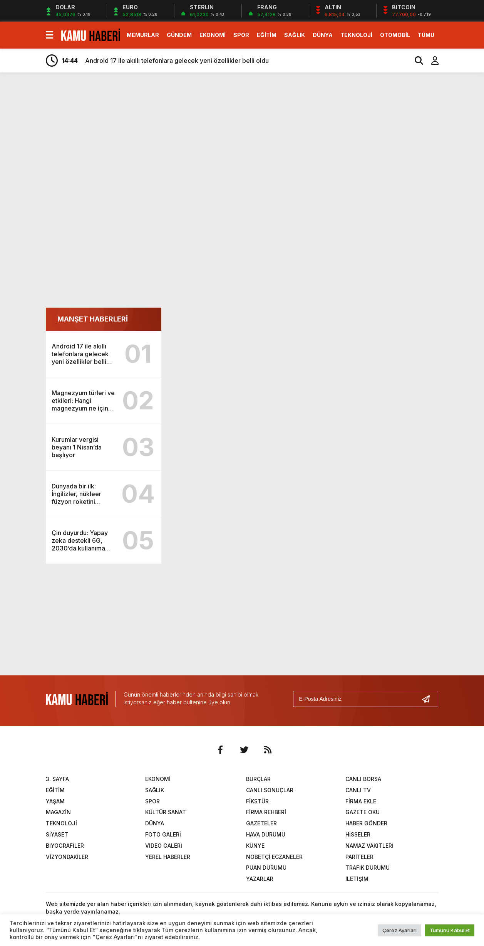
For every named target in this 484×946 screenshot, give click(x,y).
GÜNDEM (179, 35)
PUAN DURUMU (266, 867)
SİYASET (57, 834)
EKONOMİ (212, 35)
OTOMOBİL (395, 35)
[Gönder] (429, 699)
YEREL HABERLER (167, 856)
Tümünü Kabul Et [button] (450, 930)
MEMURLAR (143, 35)
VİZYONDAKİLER (67, 856)
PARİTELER (359, 856)
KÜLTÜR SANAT (165, 812)
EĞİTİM (266, 35)
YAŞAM (55, 801)
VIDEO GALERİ (163, 845)
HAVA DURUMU (265, 834)
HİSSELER (357, 834)
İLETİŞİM (356, 878)
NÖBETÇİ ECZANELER (274, 856)
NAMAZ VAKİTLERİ (369, 845)
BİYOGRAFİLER (65, 845)
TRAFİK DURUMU (367, 867)
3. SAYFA (57, 779)
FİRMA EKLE (360, 801)
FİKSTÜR (257, 801)
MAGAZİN (58, 812)
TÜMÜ (426, 35)
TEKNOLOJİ (356, 35)
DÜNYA (323, 35)
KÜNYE (255, 845)
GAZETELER (261, 823)
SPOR (241, 35)
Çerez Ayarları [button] (399, 930)
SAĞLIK (294, 35)
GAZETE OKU (362, 812)
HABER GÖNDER (366, 823)
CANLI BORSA (363, 779)
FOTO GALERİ (163, 834)
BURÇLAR (258, 779)
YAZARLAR (259, 878)
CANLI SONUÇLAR (269, 790)
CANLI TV (358, 790)
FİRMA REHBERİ (266, 812)
